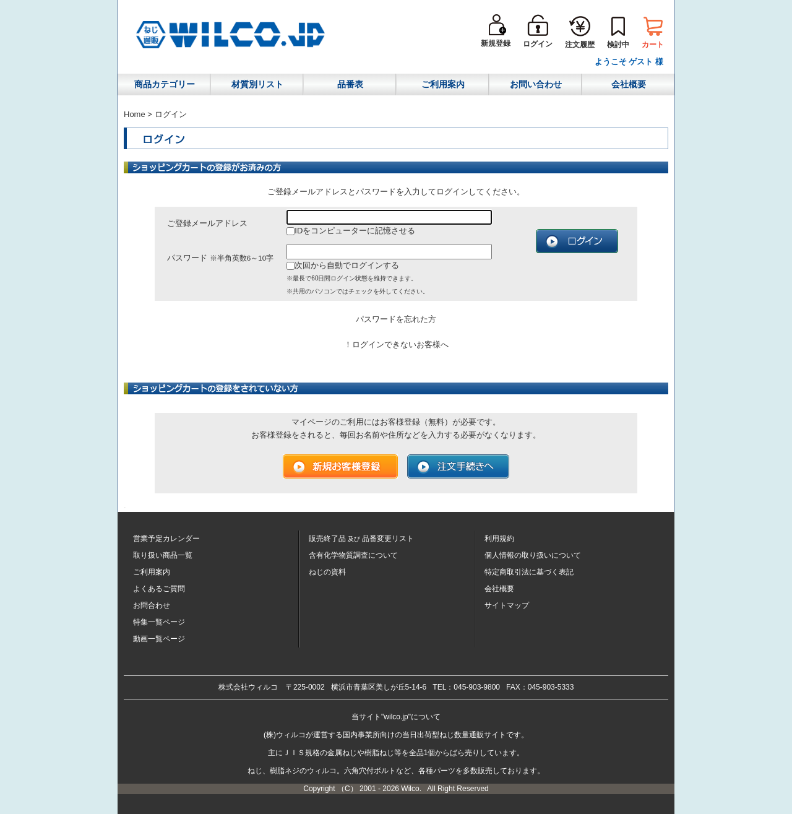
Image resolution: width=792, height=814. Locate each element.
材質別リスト (257, 84)
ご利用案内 (443, 84)
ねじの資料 (327, 572)
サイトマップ (506, 605)
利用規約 (499, 538)
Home (134, 114)
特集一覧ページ (159, 622)
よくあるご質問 (159, 588)
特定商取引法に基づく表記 (529, 572)
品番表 (350, 84)
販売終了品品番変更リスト (361, 538)
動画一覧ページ (159, 638)
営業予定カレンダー (166, 538)
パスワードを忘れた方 (396, 319)
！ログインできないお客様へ (396, 344)
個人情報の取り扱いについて (532, 555)
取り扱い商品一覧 (162, 555)
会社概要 (628, 84)
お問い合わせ (536, 84)
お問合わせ (151, 605)
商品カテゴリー (164, 84)
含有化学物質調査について (353, 555)
